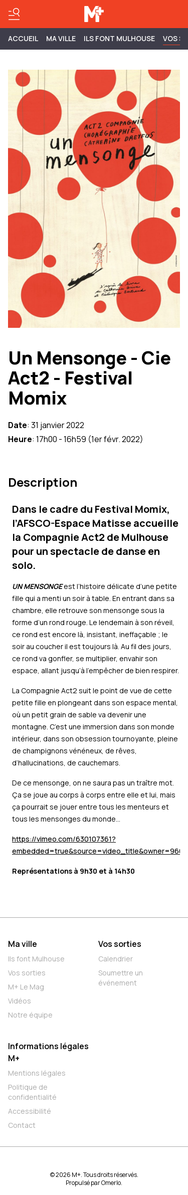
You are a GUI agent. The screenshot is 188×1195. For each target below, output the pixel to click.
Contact (22, 1125)
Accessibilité (29, 1111)
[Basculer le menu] (14, 14)
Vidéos (19, 1001)
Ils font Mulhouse (36, 958)
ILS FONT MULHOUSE (119, 38)
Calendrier (115, 958)
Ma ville (22, 943)
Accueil (23, 38)
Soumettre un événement (120, 977)
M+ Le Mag (26, 986)
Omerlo (111, 1182)
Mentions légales (37, 1073)
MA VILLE (61, 38)
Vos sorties (27, 972)
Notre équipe (30, 1015)
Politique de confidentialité (32, 1092)
